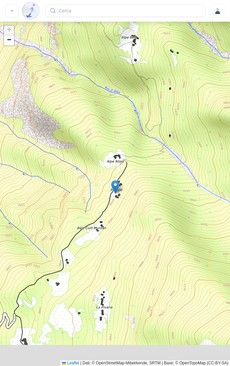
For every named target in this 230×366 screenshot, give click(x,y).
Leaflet (70, 363)
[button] (115, 187)
